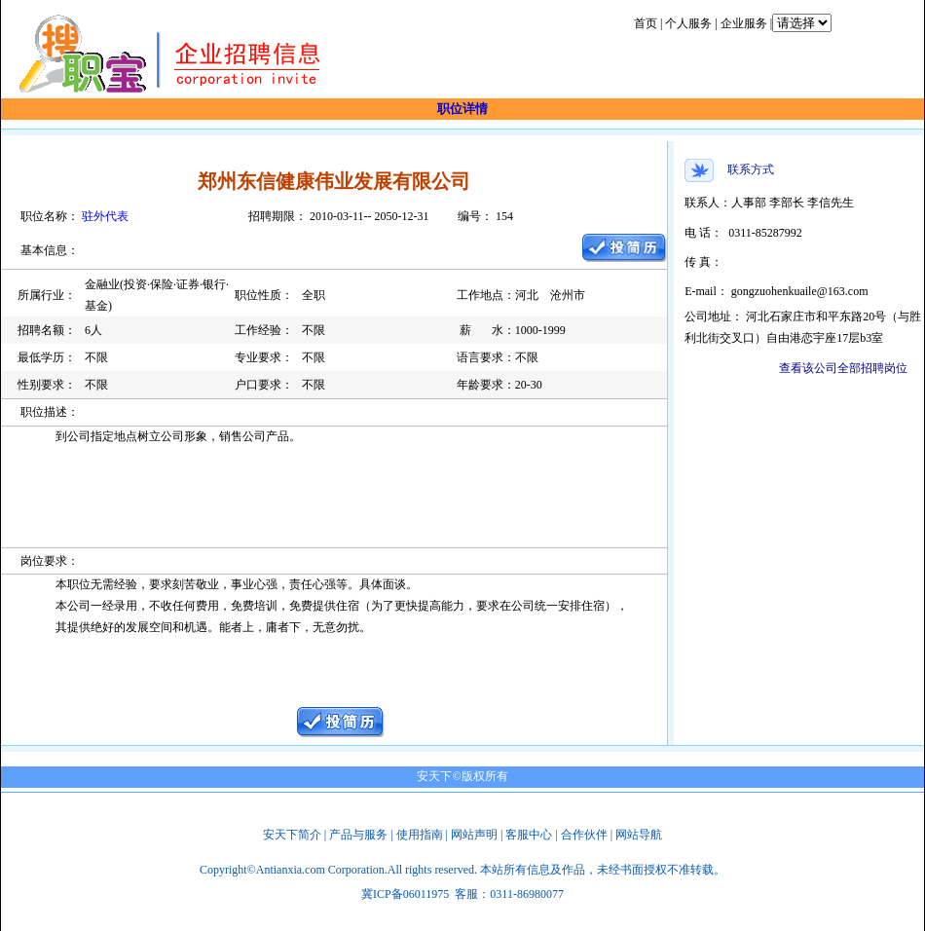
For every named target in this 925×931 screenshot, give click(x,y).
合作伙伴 (584, 834)
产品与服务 (358, 834)
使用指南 (419, 834)
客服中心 (528, 834)
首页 (645, 23)
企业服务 (744, 23)
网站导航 (638, 834)
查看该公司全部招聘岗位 (843, 368)
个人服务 (688, 23)
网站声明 (474, 834)
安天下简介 (292, 834)
